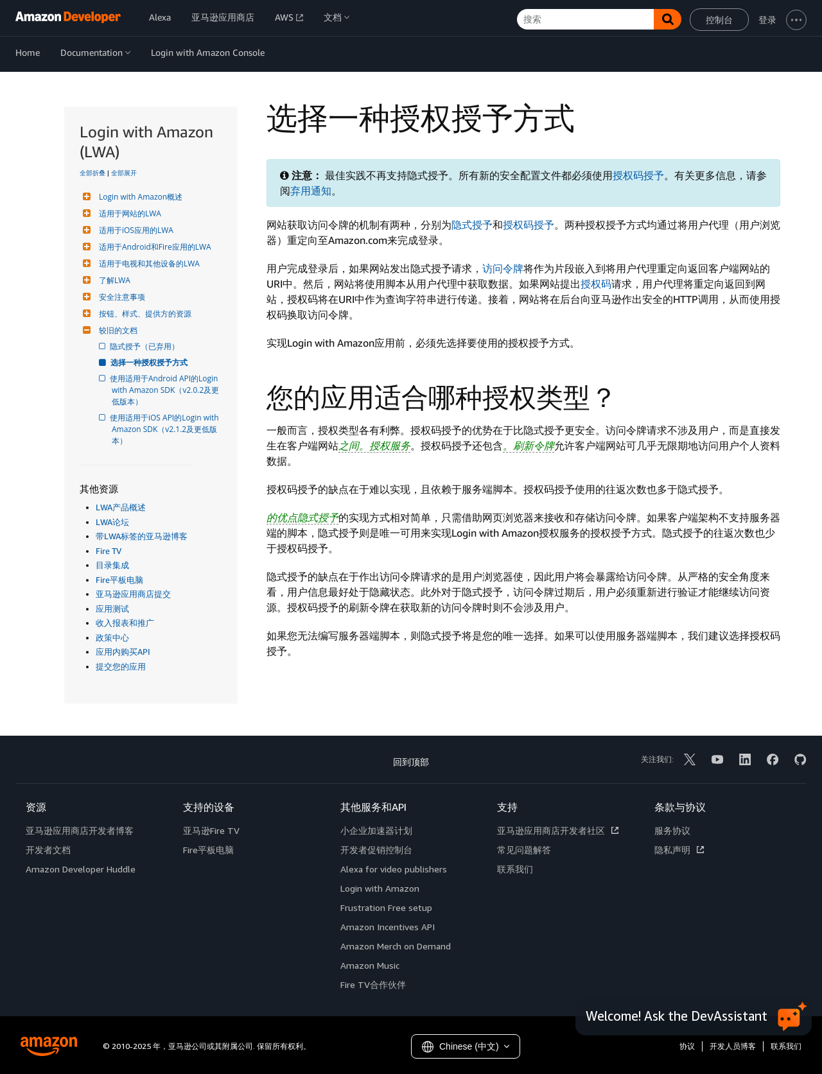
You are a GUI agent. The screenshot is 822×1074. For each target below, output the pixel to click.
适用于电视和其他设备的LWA (148, 263)
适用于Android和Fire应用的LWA (153, 246)
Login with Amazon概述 (139, 196)
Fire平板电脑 (119, 580)
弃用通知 (310, 190)
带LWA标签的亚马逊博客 (142, 536)
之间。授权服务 (374, 445)
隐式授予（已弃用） (145, 346)
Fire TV (108, 551)
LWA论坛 (112, 522)
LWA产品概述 (121, 507)
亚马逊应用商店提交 (133, 594)
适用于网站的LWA (128, 213)
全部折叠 (92, 173)
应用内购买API (123, 651)
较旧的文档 (116, 330)
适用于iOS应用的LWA (134, 230)
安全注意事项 (120, 296)
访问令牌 (502, 268)
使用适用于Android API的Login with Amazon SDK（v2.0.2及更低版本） (166, 390)
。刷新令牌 (528, 445)
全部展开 (124, 173)
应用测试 (112, 608)
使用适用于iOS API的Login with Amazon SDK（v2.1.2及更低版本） (166, 429)
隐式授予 (472, 224)
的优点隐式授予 (302, 517)
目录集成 (112, 565)
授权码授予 (638, 175)
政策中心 (112, 637)
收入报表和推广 (125, 623)
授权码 (596, 283)
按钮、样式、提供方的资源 (143, 313)
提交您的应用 (121, 666)
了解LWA (113, 280)
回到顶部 (411, 761)
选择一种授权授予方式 (150, 362)
